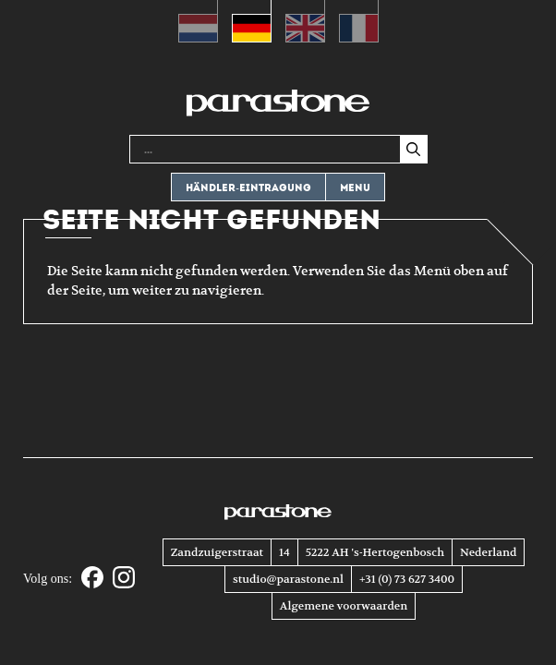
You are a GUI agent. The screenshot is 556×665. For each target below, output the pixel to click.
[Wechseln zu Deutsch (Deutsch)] (252, 21)
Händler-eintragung (248, 188)
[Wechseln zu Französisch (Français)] (359, 21)
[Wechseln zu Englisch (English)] (305, 21)
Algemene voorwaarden (343, 605)
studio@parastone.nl (288, 579)
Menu (355, 188)
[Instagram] (124, 578)
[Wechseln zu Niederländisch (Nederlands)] (198, 21)
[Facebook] (92, 578)
